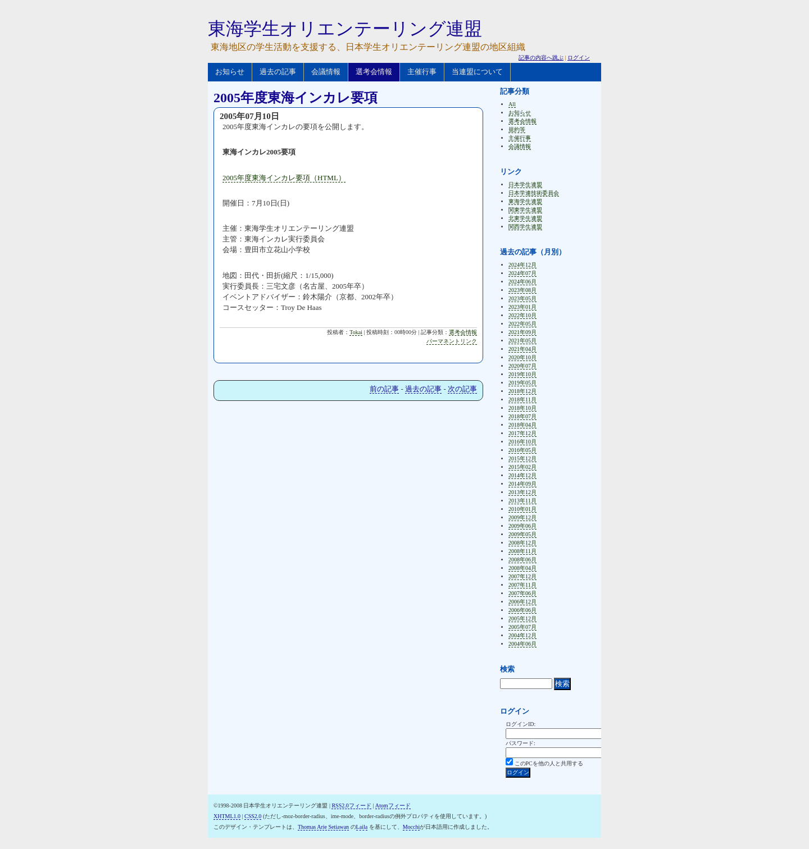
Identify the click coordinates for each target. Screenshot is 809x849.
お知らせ (229, 71)
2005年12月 (522, 618)
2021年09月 (522, 332)
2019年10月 (522, 374)
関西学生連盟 (525, 226)
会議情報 (325, 71)
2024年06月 (522, 282)
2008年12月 (522, 543)
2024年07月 (522, 273)
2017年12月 (522, 433)
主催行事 (422, 71)
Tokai (355, 332)
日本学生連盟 (525, 184)
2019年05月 (522, 383)
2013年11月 (522, 500)
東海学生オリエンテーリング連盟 (345, 29)
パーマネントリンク (451, 341)
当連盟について (477, 71)
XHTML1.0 (226, 816)
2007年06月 (522, 593)
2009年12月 (522, 517)
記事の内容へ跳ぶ (541, 57)
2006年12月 (522, 602)
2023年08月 (522, 290)
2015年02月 (522, 467)
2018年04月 (522, 425)
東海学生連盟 (525, 201)
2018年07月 (522, 416)
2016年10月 (522, 442)
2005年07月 (522, 627)
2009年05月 (522, 534)
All (512, 104)
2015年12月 (522, 458)
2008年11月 (522, 551)
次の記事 (462, 389)
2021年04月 (522, 349)
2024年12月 (522, 265)
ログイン (578, 57)
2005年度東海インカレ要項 (295, 97)
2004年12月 (522, 635)
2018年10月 (522, 408)
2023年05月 (522, 298)
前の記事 (384, 389)
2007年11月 (522, 585)
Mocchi (411, 827)
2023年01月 (522, 307)
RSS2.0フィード (351, 805)
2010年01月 (522, 509)
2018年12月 (522, 391)
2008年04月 (522, 568)
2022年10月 (522, 315)
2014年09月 (522, 484)
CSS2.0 (252, 816)
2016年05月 (522, 450)
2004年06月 (522, 644)
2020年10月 (522, 357)
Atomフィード (393, 805)
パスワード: (520, 743)
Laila (362, 827)
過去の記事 (278, 71)
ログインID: (520, 724)
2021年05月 (522, 340)
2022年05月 (522, 324)
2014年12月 (522, 475)
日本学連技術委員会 (533, 193)
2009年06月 (522, 526)
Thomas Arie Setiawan (323, 827)
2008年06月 (522, 559)
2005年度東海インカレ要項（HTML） (284, 178)
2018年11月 (522, 399)
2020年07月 (522, 366)
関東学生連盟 (525, 210)
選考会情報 (374, 71)
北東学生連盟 (525, 218)
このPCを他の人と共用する (549, 763)
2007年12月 (522, 576)
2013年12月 (522, 492)
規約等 (516, 129)
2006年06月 (522, 610)
